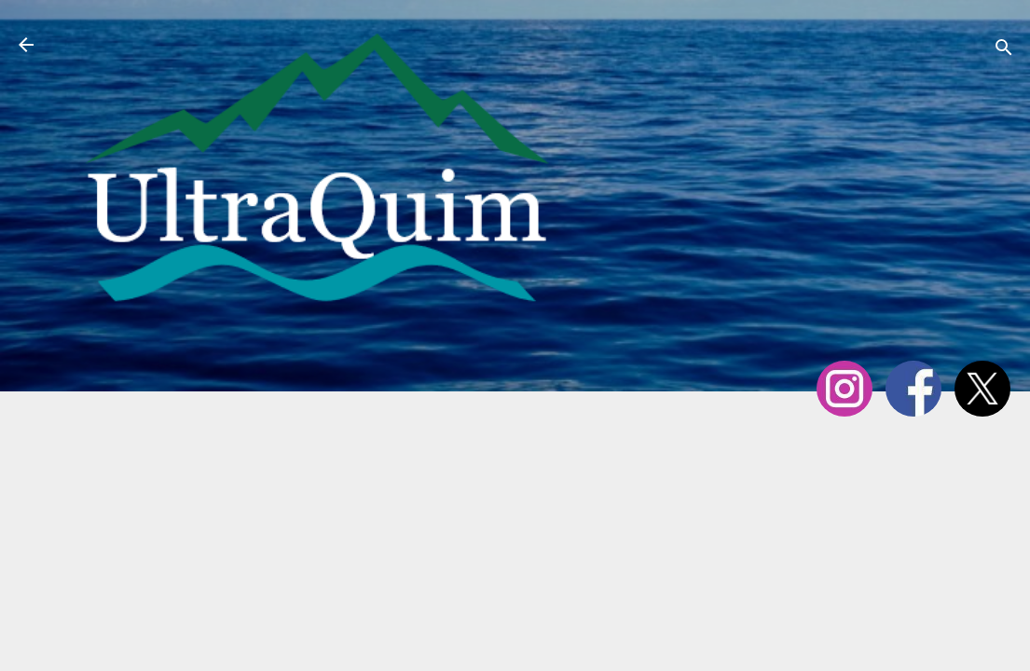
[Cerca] (1004, 50)
